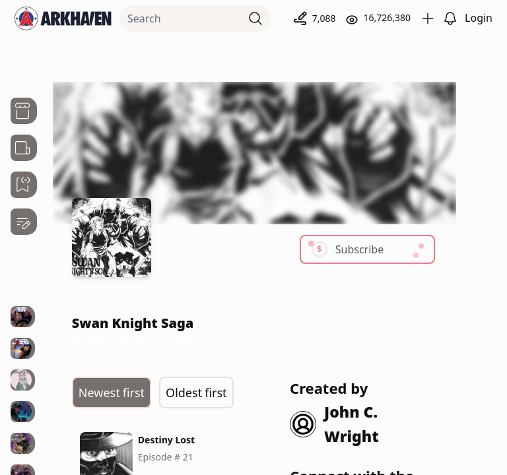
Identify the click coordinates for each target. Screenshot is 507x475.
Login (478, 18)
